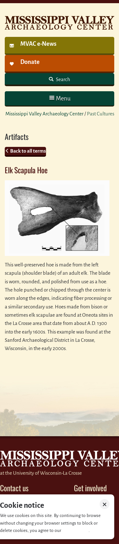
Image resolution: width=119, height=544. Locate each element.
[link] (59, 46)
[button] (59, 98)
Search (62, 79)
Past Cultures (100, 113)
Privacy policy (75, 530)
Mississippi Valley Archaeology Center (44, 113)
